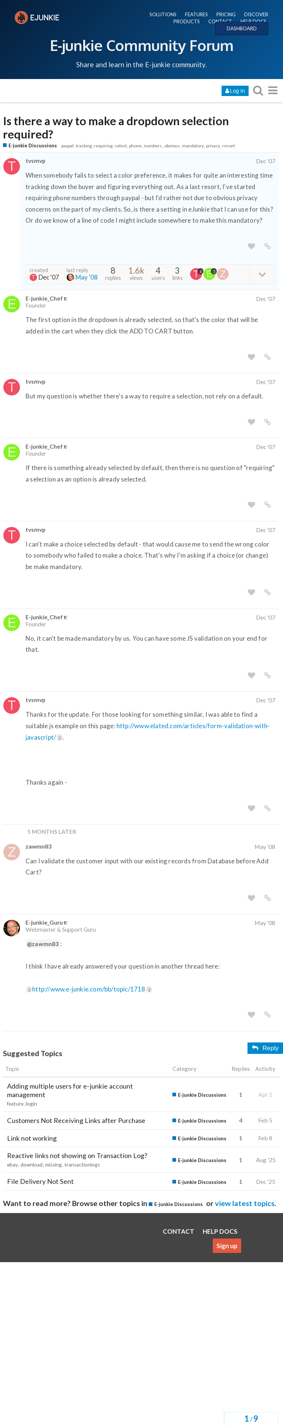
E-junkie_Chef (44, 298)
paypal (67, 145)
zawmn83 (38, 846)
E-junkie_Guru (44, 922)
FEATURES (196, 14)
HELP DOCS (253, 21)
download (31, 1165)
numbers (153, 145)
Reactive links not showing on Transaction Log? (77, 1155)
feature (15, 1104)
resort (228, 145)
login (31, 1104)
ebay (12, 1165)
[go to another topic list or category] (272, 90)
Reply (265, 1048)
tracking (84, 145)
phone (135, 145)
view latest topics (244, 1203)
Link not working (32, 1138)
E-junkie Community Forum (141, 45)
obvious (172, 145)
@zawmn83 (43, 943)
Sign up (226, 1246)
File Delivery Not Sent (40, 1181)
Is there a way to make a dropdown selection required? (116, 127)
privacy (213, 145)
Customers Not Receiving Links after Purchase (76, 1120)
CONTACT (220, 21)
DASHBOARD (242, 28)
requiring (103, 145)
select (121, 145)
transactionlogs (82, 1165)
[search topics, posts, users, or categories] (257, 90)
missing (53, 1165)
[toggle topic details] (262, 274)
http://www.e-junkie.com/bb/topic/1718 (92, 989)
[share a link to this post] (267, 246)
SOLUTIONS (162, 14)
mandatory (193, 145)
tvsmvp (36, 160)
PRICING (226, 14)
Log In (235, 91)
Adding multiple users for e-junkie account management (70, 1090)
